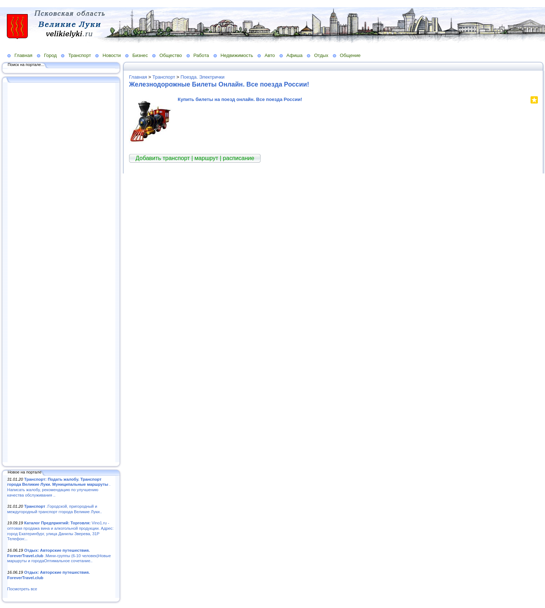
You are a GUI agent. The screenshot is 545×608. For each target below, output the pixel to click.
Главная (23, 55)
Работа (201, 55)
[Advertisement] (61, 273)
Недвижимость (237, 55)
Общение (350, 55)
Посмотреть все (22, 589)
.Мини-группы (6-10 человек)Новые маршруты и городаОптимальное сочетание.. (59, 555)
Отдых (321, 55)
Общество (170, 55)
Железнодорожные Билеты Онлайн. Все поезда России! (219, 84)
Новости (111, 55)
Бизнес (140, 55)
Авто (270, 55)
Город (50, 55)
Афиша (295, 55)
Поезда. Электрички (203, 77)
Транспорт (79, 55)
